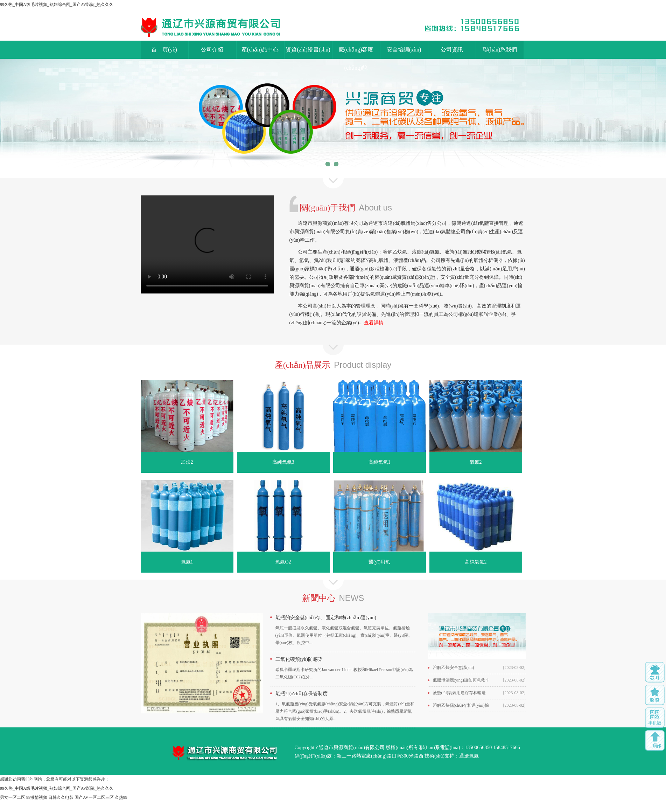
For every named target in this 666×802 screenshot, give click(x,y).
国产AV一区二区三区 (94, 797)
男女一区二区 (12, 797)
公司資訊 (452, 50)
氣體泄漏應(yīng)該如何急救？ (461, 680)
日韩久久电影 (60, 797)
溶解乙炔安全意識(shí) (453, 667)
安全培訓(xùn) (404, 50)
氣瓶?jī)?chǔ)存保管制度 (301, 693)
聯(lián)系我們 (500, 50)
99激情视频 (36, 797)
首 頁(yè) (164, 50)
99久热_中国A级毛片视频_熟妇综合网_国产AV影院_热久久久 (56, 4)
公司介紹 (212, 50)
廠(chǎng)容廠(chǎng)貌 (356, 53)
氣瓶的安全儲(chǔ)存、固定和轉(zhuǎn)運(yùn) (325, 617)
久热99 (121, 797)
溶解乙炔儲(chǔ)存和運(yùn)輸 (461, 705)
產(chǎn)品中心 (260, 50)
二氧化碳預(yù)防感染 (299, 659)
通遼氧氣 (469, 756)
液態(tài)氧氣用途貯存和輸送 (459, 692)
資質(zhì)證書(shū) (308, 50)
